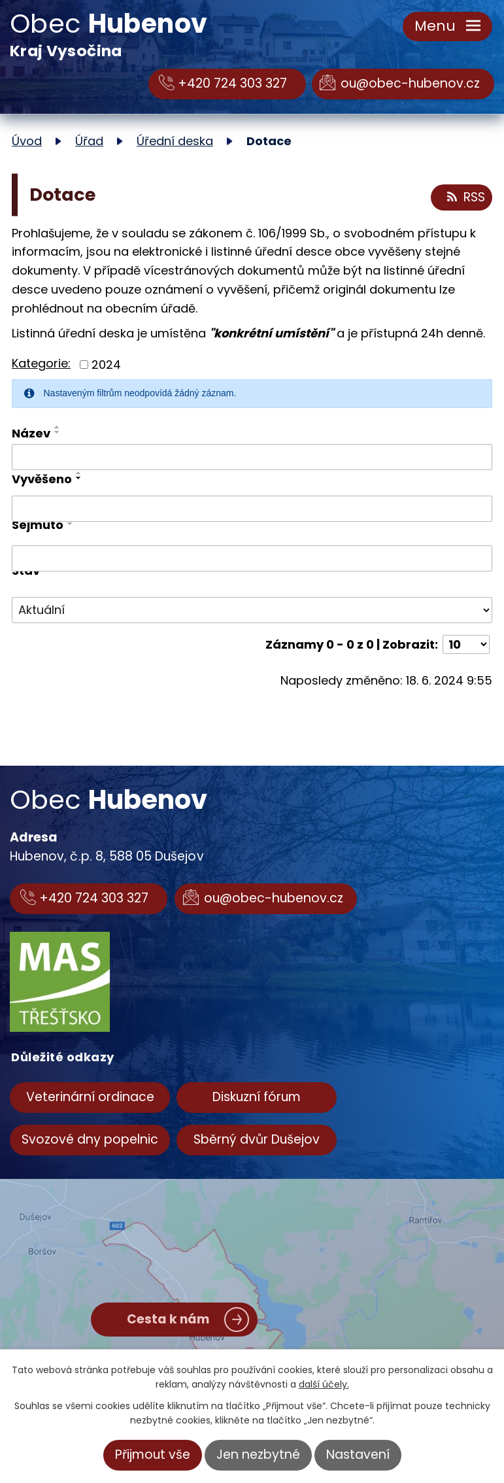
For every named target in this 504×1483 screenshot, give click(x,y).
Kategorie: (41, 363)
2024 (106, 364)
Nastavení (358, 1454)
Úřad (89, 141)
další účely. (324, 1384)
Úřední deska (175, 141)
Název (31, 433)
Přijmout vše (152, 1454)
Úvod (27, 141)
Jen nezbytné (258, 1454)
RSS (465, 197)
